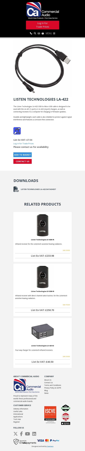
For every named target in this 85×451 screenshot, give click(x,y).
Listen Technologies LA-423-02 (42, 346)
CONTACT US (22, 161)
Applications (18, 417)
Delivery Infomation (20, 409)
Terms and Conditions (52, 385)
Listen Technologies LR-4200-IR (42, 240)
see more (66, 250)
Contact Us (48, 382)
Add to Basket (22, 154)
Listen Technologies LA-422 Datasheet (34, 189)
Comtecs (50, 446)
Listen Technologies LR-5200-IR (42, 291)
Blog (46, 390)
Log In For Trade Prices (42, 25)
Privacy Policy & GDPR (52, 388)
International (18, 414)
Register (16, 422)
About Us (47, 380)
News (46, 393)
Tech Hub (17, 419)
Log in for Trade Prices (23, 143)
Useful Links (17, 411)
